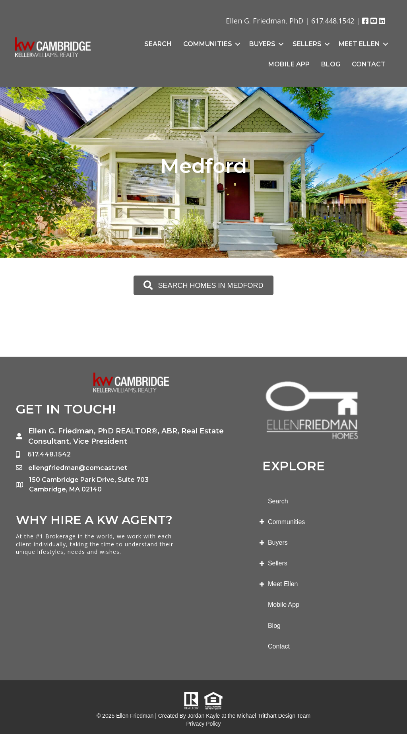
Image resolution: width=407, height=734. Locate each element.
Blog (330, 64)
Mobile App (289, 64)
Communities (207, 44)
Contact (369, 64)
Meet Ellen (359, 44)
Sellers (307, 44)
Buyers (262, 44)
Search (158, 44)
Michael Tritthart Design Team (273, 716)
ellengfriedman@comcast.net (77, 468)
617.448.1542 (332, 20)
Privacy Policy (203, 723)
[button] (203, 285)
